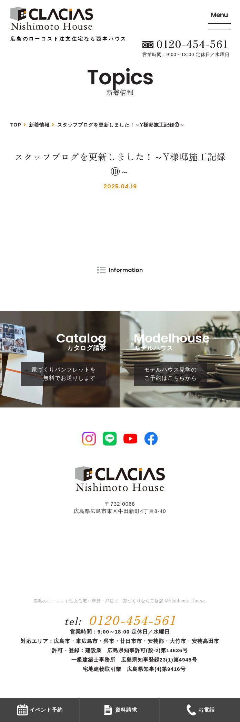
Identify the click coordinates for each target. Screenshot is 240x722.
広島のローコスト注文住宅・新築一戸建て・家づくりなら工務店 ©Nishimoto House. (120, 601)
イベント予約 (40, 710)
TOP (15, 125)
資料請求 (119, 710)
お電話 (200, 710)
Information (126, 270)
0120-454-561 (132, 619)
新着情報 (39, 125)
